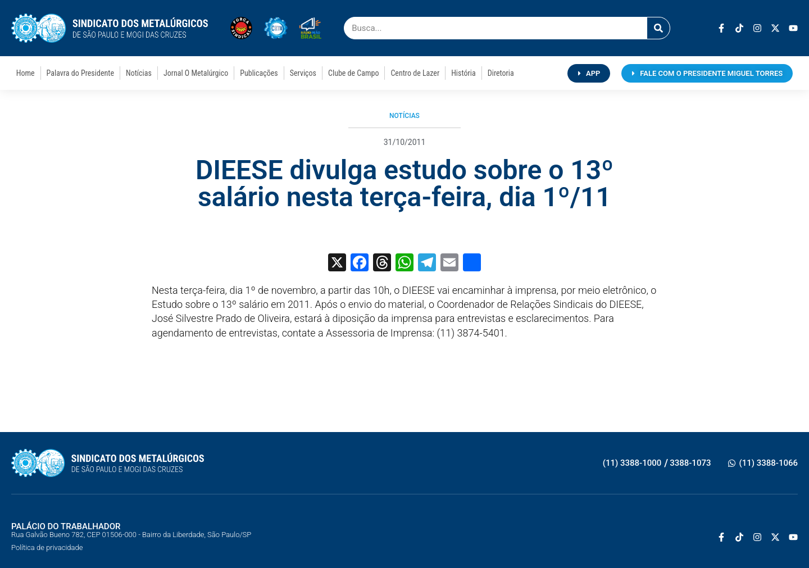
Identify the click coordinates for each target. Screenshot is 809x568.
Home (25, 73)
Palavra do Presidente (80, 73)
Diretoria (501, 73)
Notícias (139, 73)
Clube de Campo (353, 73)
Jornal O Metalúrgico (195, 73)
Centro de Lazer (414, 73)
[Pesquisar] (658, 28)
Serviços (303, 73)
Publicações (259, 73)
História (463, 73)
